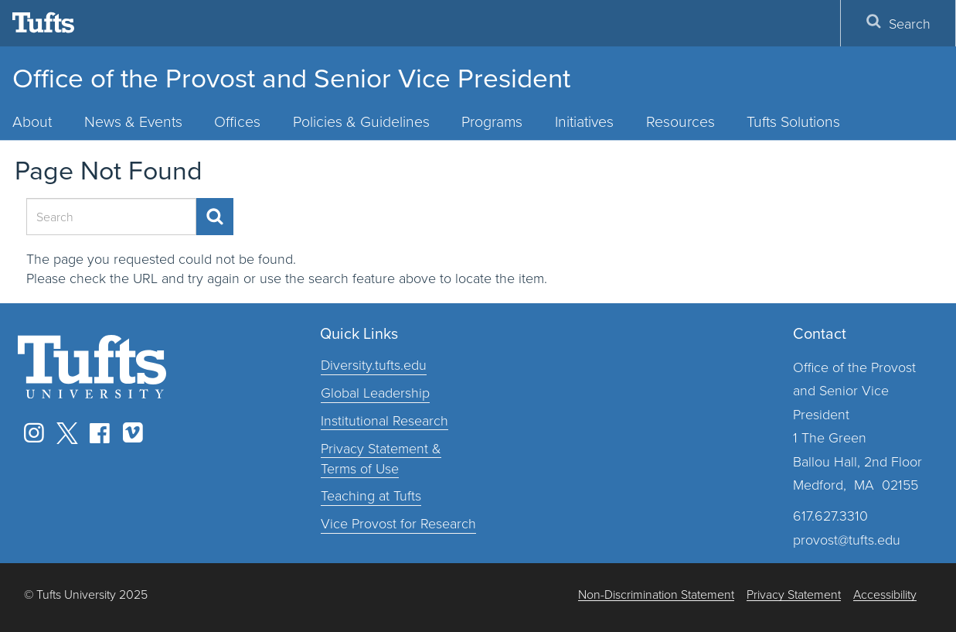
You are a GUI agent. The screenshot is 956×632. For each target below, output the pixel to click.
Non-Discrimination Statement (656, 594)
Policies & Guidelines (361, 121)
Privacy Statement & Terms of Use (381, 458)
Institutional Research (384, 420)
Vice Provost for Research (398, 523)
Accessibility (885, 594)
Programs (491, 121)
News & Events (133, 121)
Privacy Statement (794, 594)
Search (898, 22)
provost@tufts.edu (846, 539)
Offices (237, 121)
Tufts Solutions (793, 121)
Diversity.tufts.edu (374, 364)
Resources (680, 121)
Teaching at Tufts (371, 495)
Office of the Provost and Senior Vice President (291, 77)
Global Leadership (375, 392)
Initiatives (584, 121)
